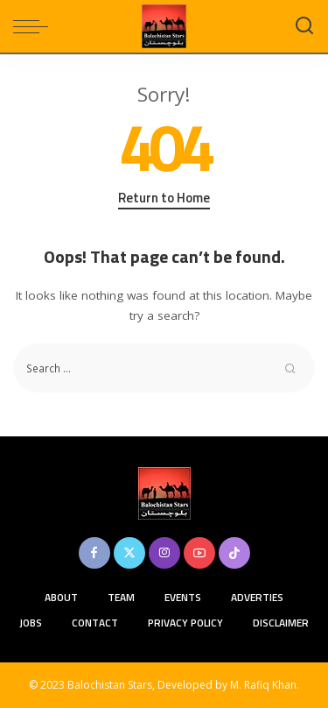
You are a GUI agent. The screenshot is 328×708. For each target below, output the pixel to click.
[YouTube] (199, 553)
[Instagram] (164, 553)
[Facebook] (94, 553)
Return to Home (164, 198)
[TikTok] (234, 553)
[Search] (304, 26)
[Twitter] (129, 553)
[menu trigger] (35, 26)
